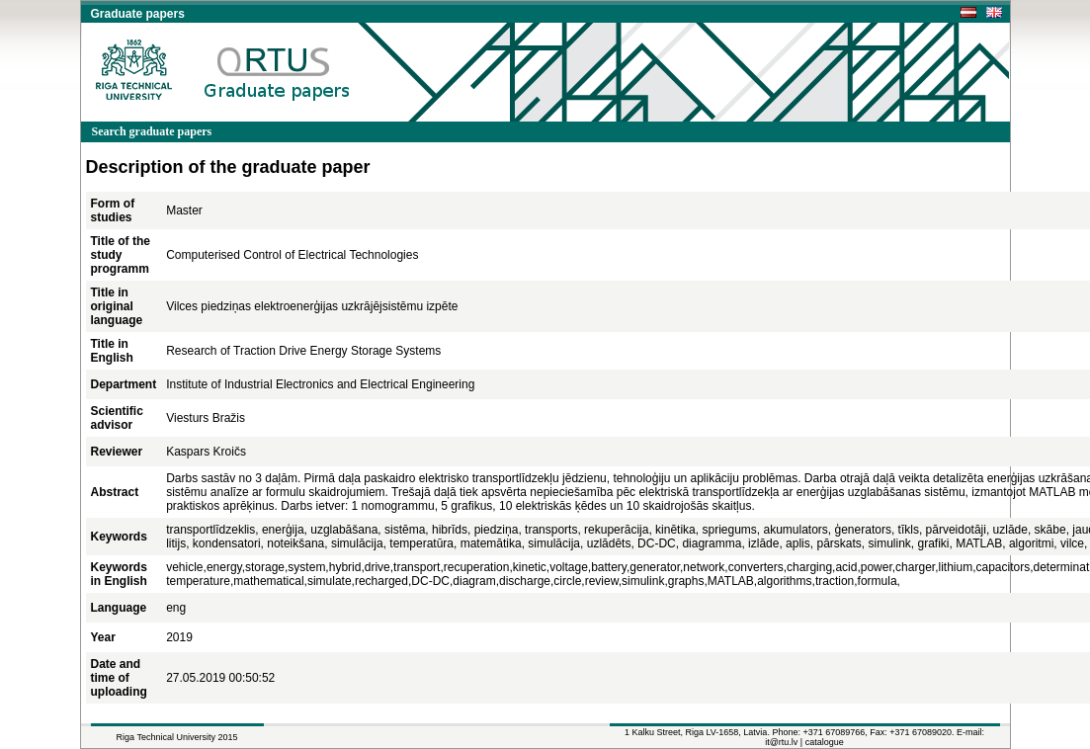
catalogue (824, 742)
